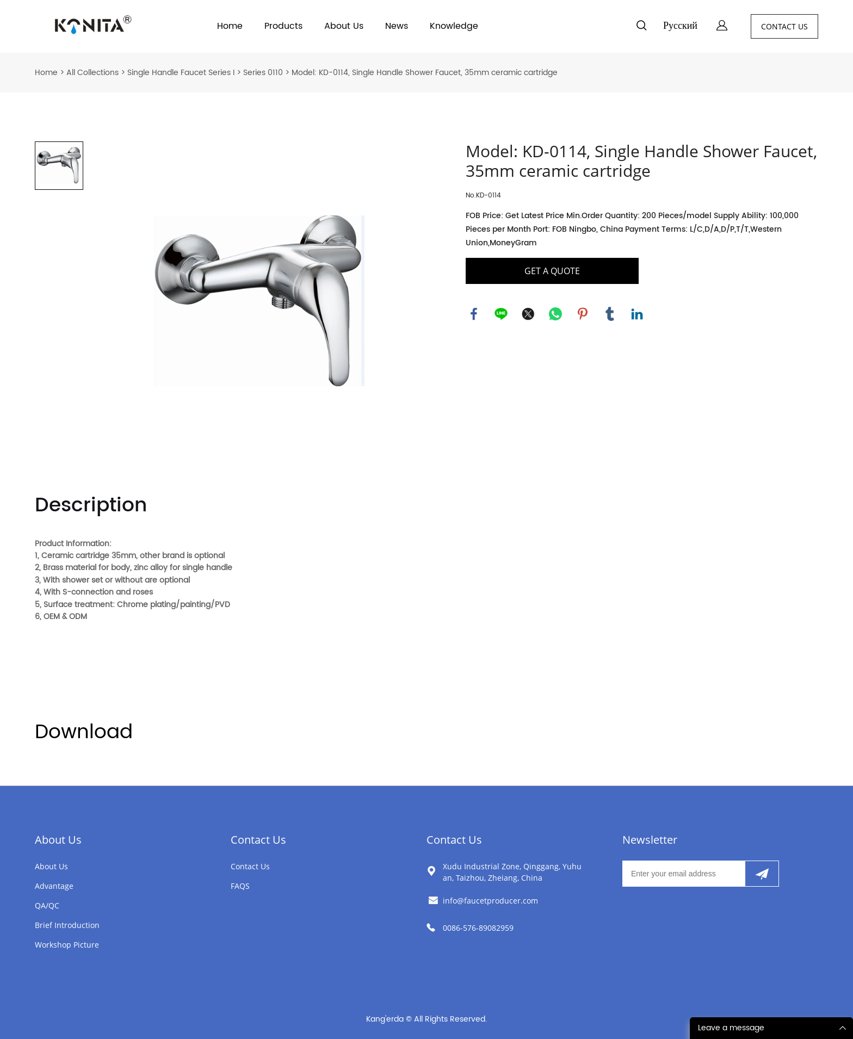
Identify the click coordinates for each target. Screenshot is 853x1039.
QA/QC (47, 905)
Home (230, 26)
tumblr (610, 314)
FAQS (240, 886)
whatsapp (555, 314)
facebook (474, 314)
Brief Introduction (67, 925)
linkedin (637, 314)
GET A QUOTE (552, 271)
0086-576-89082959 (478, 928)
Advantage (54, 886)
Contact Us (258, 839)
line (501, 314)
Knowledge (454, 26)
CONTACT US (784, 26)
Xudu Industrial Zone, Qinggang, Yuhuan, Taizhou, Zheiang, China (512, 872)
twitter (528, 314)
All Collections (92, 72)
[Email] (683, 874)
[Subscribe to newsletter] (762, 874)
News (396, 26)
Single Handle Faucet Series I (180, 72)
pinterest (582, 314)
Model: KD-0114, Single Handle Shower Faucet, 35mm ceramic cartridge (425, 72)
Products (283, 26)
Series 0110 (263, 72)
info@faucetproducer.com (490, 900)
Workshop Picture (67, 944)
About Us (343, 26)
